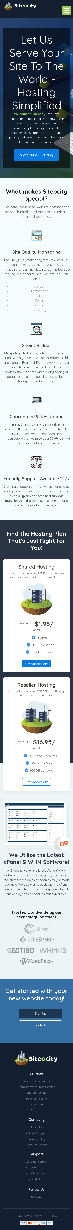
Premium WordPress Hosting (36, 1087)
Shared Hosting (37, 1092)
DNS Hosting (36, 1104)
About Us (36, 1127)
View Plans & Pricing (36, 155)
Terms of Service (36, 1145)
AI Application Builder (36, 1081)
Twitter (36, 1197)
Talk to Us (40, 1025)
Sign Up (40, 1013)
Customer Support (36, 1161)
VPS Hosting (36, 1110)
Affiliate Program (36, 1133)
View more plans (36, 664)
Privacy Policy (36, 1139)
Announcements (36, 1167)
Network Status (37, 1179)
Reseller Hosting (36, 1098)
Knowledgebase (36, 1173)
